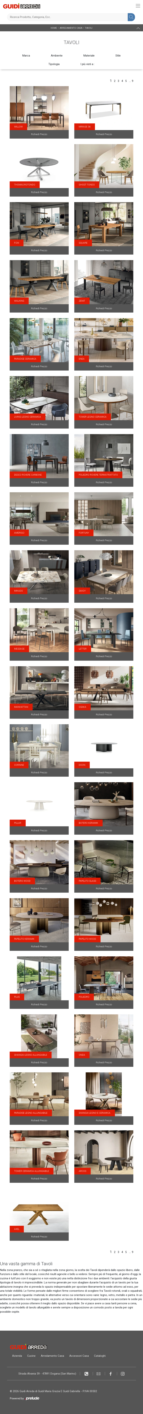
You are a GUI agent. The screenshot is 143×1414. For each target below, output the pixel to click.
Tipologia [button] (54, 64)
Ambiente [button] (57, 55)
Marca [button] (26, 55)
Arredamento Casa (71, 28)
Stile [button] (118, 55)
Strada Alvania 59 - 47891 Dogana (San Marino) (47, 1373)
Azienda (17, 1355)
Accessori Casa (79, 1355)
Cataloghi (100, 1355)
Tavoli (88, 28)
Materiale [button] (89, 55)
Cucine (31, 1355)
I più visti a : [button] (87, 64)
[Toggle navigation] (138, 5)
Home (54, 28)
